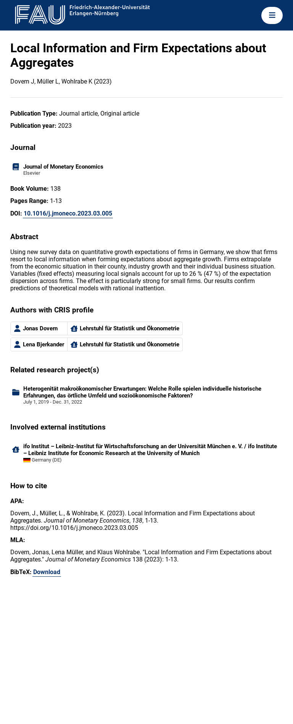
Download (46, 572)
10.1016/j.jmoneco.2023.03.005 (68, 213)
